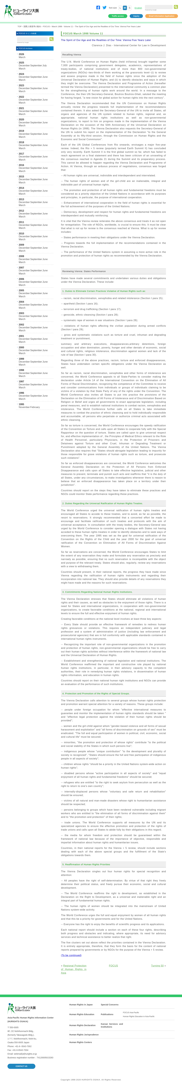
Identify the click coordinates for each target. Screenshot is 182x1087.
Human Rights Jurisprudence (83, 1034)
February (35, 407)
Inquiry (136, 16)
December (24, 65)
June (45, 77)
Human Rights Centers (80, 1042)
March (22, 57)
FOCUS (46, 26)
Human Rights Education (81, 1014)
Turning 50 (157, 965)
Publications (107, 1014)
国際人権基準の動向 (32, 26)
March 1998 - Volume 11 (62, 26)
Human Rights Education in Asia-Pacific (139, 1016)
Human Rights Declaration (82, 1025)
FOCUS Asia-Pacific (131, 1013)
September (36, 65)
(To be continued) (71, 955)
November (24, 407)
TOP (20, 26)
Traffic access (118, 16)
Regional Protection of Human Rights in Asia (74, 969)
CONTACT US (21, 1066)
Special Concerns (110, 1004)
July (44, 65)
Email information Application (161, 16)
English (138, 8)
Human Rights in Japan (81, 1004)
